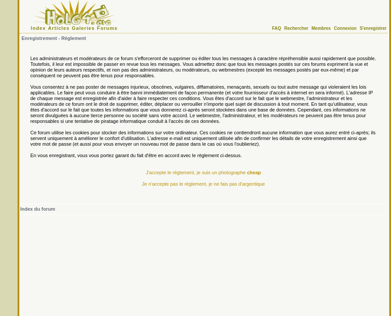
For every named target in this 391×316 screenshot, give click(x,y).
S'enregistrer (373, 28)
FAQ (276, 28)
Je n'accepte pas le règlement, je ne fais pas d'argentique (203, 184)
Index (38, 28)
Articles (58, 28)
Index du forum (37, 209)
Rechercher (296, 28)
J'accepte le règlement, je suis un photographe (203, 172)
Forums (107, 28)
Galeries (83, 28)
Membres (321, 28)
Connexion (345, 28)
